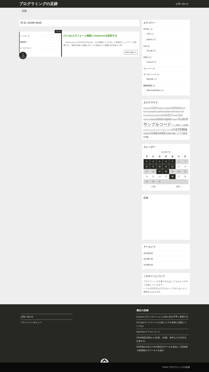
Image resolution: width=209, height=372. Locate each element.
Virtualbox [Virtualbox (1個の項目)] (175, 119)
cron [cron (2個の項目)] (171, 108)
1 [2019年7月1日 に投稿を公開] (146, 161)
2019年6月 (148, 265)
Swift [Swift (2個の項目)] (180, 115)
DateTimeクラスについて (148, 332)
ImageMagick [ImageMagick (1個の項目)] (167, 111)
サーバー (147, 68)
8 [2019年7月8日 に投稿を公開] (146, 166)
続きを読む (130, 52)
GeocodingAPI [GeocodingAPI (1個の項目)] (151, 111)
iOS (145, 46)
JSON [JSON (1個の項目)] (182, 111)
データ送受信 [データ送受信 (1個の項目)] (184, 125)
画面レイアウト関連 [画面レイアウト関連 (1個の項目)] (178, 133)
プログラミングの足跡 (179, 367)
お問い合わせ (182, 4)
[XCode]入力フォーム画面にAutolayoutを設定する (90, 35)
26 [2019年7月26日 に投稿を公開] (172, 176)
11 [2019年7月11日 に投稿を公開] (166, 166)
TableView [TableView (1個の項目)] (146, 119)
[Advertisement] (165, 219)
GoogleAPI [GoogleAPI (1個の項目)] (159, 111)
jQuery (149, 39)
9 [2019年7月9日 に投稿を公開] (153, 166)
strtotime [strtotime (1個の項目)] (175, 115)
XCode (58, 31)
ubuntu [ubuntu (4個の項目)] (160, 119)
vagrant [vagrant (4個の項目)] (167, 119)
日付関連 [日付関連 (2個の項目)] (153, 133)
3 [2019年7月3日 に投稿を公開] (159, 161)
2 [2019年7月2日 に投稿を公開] (153, 161)
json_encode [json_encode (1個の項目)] (154, 115)
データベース (149, 74)
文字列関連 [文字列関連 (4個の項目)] (181, 129)
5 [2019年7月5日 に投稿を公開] (172, 161)
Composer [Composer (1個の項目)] (160, 108)
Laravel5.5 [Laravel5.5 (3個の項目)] (167, 115)
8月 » (178, 186)
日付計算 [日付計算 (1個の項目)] (146, 133)
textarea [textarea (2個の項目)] (153, 119)
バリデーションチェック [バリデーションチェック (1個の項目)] (151, 130)
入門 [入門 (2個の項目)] (173, 130)
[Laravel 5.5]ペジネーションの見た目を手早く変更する (162, 317)
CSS (148, 34)
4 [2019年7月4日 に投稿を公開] (165, 161)
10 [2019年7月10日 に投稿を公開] (159, 166)
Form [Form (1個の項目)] (144, 111)
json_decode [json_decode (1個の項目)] (146, 115)
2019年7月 (148, 259)
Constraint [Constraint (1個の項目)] (167, 108)
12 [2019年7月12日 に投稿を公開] (172, 166)
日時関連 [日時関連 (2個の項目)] (161, 133)
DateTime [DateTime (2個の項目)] (177, 108)
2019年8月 (148, 253)
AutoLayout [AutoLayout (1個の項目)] (146, 108)
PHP (145, 57)
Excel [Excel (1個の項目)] (183, 108)
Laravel (150, 62)
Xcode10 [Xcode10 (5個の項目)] (183, 118)
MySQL (150, 79)
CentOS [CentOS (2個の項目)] (154, 108)
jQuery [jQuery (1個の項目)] (178, 111)
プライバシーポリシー (31, 322)
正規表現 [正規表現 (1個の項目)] (169, 133)
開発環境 (147, 85)
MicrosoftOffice (153, 90)
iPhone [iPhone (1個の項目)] (174, 111)
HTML (146, 29)
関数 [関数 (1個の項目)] (146, 137)
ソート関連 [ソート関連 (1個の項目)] (175, 125)
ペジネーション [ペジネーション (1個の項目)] (165, 130)
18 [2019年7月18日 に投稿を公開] (166, 171)
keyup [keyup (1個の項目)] (160, 115)
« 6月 (153, 186)
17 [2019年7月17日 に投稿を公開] (159, 171)
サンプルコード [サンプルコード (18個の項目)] (157, 124)
